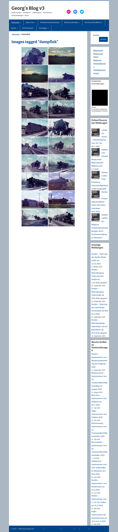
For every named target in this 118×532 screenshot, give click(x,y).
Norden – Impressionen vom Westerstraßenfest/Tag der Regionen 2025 (99, 360)
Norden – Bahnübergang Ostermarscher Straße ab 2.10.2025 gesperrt (99, 276)
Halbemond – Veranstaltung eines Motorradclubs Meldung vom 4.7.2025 (99, 159)
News (77, 529)
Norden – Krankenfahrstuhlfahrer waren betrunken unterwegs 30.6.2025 (99, 202)
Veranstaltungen (68, 529)
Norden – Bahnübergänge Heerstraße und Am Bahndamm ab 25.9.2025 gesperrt (99, 326)
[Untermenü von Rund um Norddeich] (102, 22)
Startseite (16, 34)
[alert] (99, 100)
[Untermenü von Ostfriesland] (33, 28)
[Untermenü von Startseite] (20, 22)
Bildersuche (98, 54)
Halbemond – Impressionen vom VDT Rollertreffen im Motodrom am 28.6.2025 (99, 467)
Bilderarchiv (98, 51)
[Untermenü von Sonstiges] (48, 28)
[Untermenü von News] (17, 28)
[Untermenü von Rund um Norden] (79, 22)
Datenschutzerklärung (52, 529)
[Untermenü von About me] (35, 22)
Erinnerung (84, 529)
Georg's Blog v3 (27, 8)
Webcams (97, 60)
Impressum (39, 529)
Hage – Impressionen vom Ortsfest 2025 (99, 414)
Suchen (96, 35)
